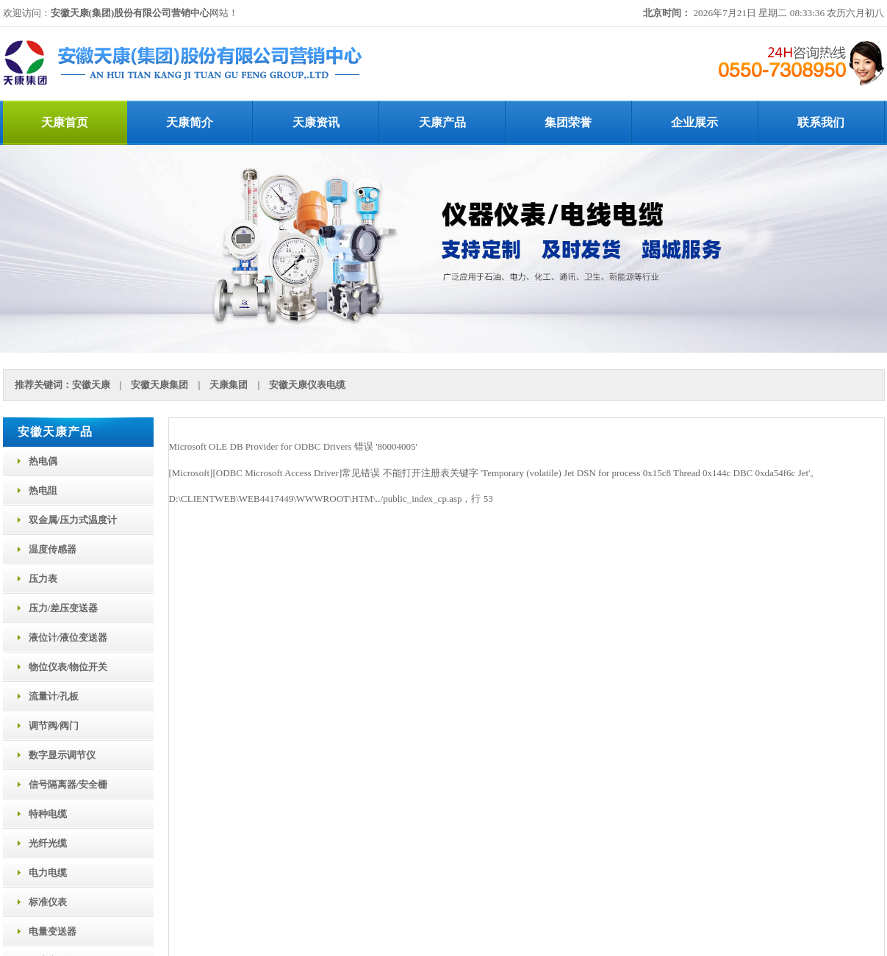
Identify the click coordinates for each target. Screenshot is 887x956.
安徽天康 (91, 384)
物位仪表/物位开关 (68, 666)
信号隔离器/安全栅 (68, 784)
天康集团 (228, 384)
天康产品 (442, 122)
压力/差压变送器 (63, 608)
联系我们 (820, 122)
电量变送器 (52, 931)
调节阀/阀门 (54, 725)
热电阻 (43, 490)
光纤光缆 (48, 843)
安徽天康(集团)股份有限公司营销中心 (130, 12)
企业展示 (694, 122)
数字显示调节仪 (62, 755)
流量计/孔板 (54, 696)
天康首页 (64, 122)
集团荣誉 (568, 122)
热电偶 (43, 461)
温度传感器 (52, 549)
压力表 (43, 578)
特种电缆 (48, 813)
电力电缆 (48, 872)
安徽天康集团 (159, 384)
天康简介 (189, 122)
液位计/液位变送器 (68, 637)
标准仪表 (48, 902)
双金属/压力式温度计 (73, 519)
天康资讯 (316, 122)
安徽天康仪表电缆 (307, 384)
